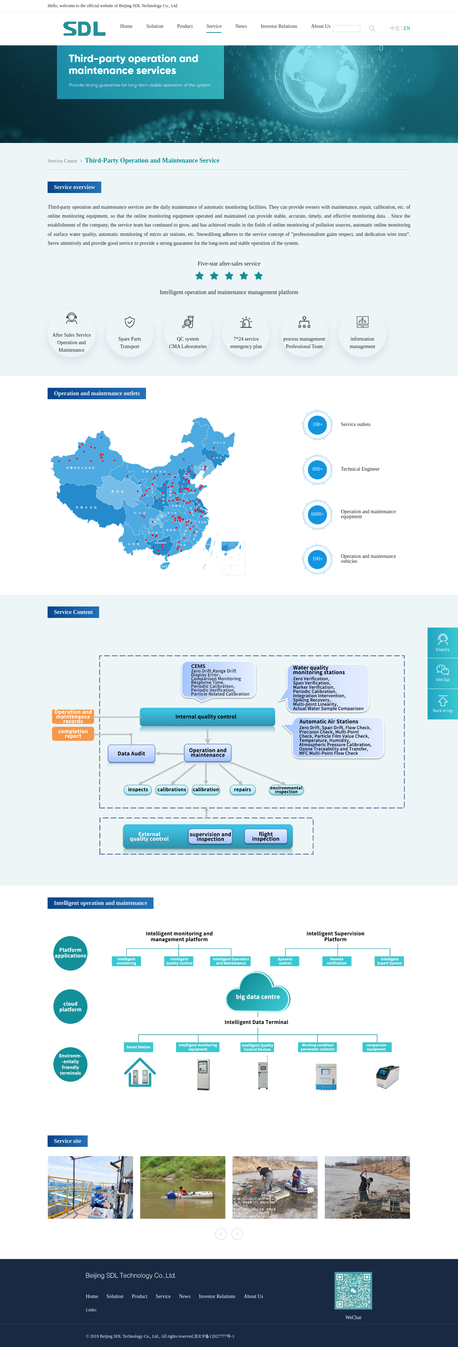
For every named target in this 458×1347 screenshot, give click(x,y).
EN (407, 28)
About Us (321, 26)
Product (185, 26)
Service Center (62, 161)
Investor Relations (279, 26)
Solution (154, 26)
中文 (395, 28)
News (241, 26)
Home (126, 26)
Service (213, 26)
